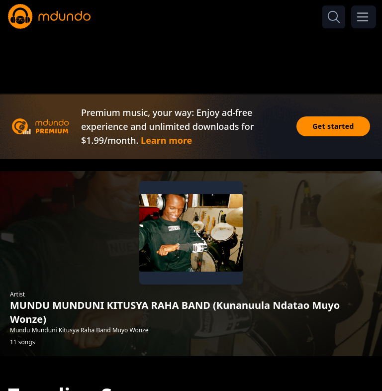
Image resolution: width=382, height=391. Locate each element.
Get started (333, 126)
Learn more (166, 140)
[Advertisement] (191, 58)
